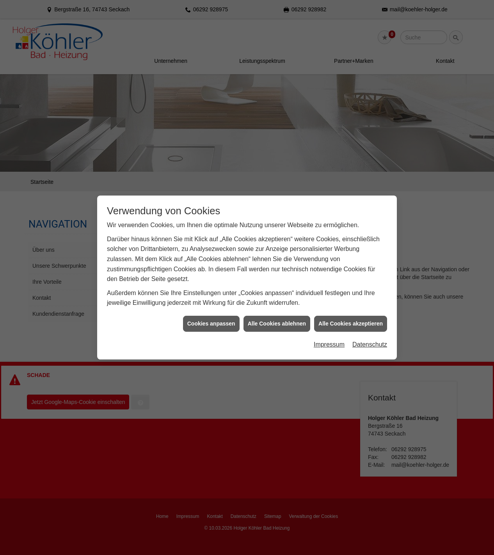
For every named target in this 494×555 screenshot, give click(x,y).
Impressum (329, 337)
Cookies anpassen (211, 316)
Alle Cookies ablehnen (277, 316)
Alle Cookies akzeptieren (350, 316)
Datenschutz (369, 337)
